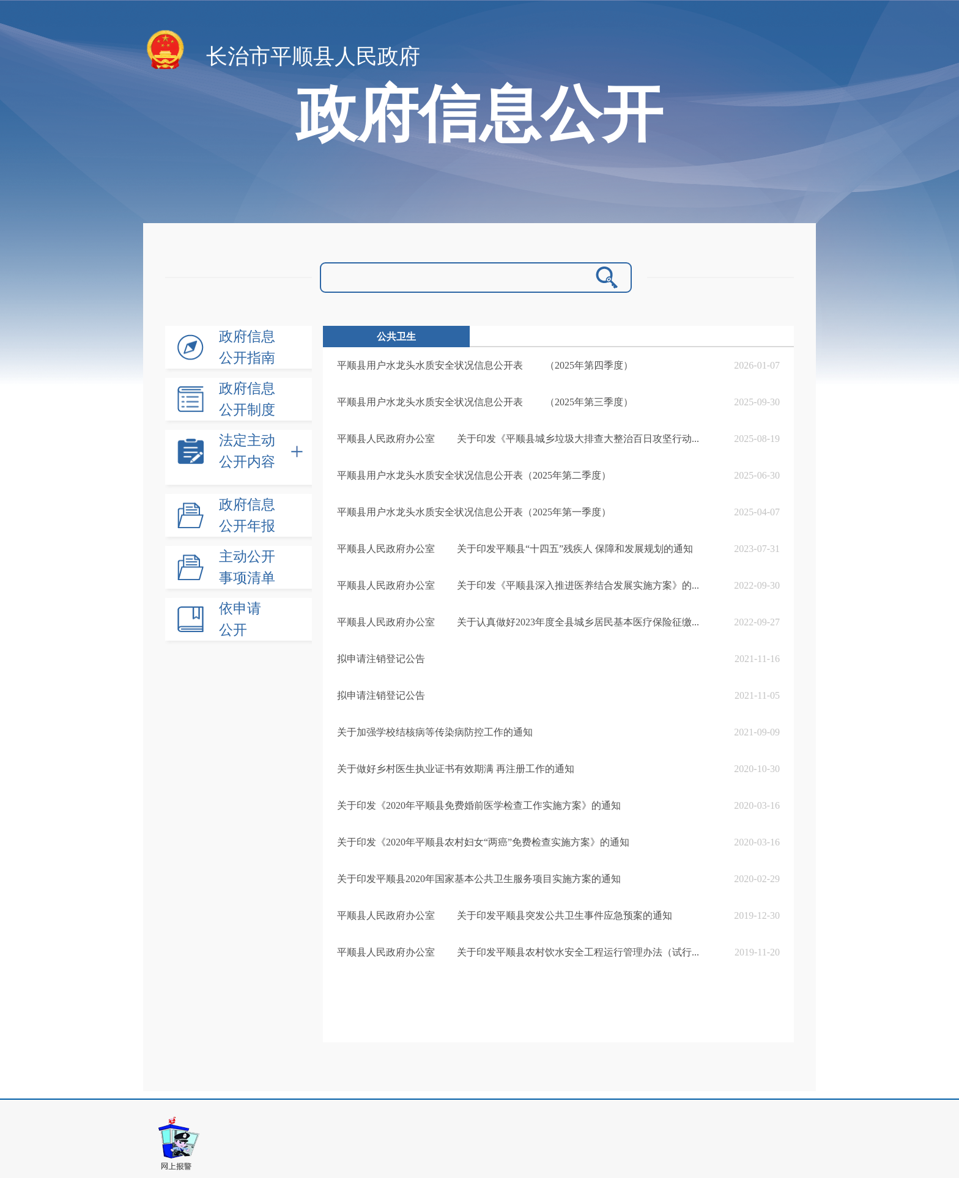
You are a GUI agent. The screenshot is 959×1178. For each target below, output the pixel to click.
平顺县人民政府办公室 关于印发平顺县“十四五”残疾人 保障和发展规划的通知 (515, 548)
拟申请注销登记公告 (381, 658)
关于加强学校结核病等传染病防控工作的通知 (435, 732)
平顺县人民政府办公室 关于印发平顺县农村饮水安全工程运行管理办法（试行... (518, 952)
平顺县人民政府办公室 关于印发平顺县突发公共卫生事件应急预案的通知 (504, 915)
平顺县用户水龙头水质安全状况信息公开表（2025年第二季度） (474, 475)
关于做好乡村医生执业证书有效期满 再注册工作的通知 (455, 769)
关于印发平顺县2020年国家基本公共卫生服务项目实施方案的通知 (479, 879)
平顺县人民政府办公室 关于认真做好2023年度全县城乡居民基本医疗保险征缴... (518, 622)
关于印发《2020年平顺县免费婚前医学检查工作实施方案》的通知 (479, 805)
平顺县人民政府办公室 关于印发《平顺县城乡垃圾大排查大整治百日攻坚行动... (518, 438)
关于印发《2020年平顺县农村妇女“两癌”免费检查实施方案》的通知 (483, 842)
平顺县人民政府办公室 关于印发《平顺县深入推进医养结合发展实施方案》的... (518, 585)
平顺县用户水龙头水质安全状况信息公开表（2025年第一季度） (474, 512)
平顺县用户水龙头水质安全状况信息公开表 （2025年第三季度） (485, 402)
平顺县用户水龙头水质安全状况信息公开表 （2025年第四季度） (485, 365)
